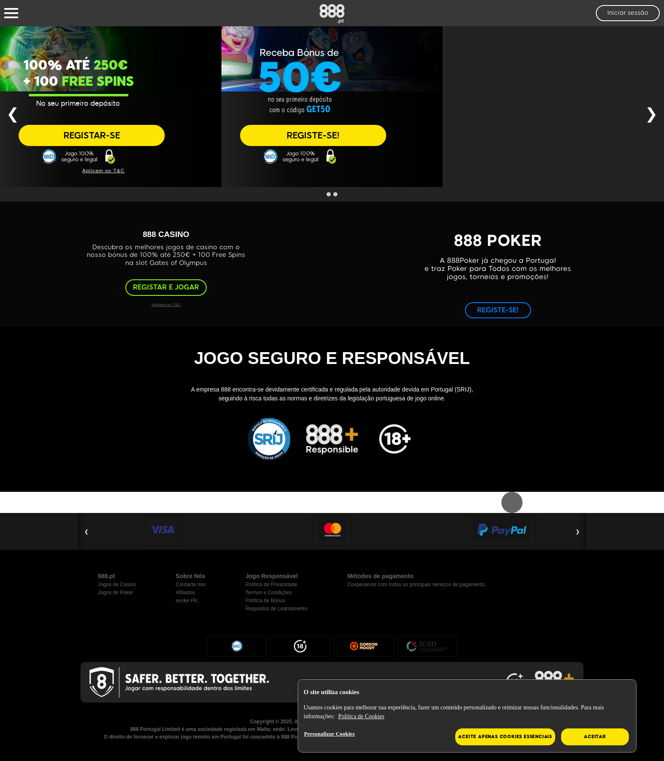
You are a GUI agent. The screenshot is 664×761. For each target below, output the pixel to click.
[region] (467, 716)
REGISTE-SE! (313, 135)
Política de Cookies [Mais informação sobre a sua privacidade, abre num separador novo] (361, 716)
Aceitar (595, 736)
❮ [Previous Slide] (12, 113)
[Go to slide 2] (335, 194)
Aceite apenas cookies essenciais (505, 736)
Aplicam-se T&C (103, 170)
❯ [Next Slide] (651, 113)
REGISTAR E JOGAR (166, 287)
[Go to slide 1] (328, 194)
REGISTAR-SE (92, 135)
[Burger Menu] (11, 13)
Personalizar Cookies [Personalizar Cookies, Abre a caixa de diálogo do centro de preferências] (329, 734)
